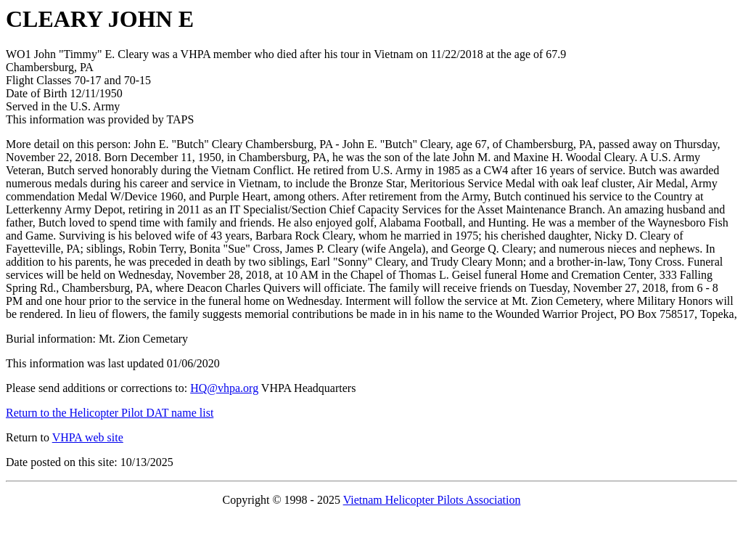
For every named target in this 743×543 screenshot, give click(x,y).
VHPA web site (87, 437)
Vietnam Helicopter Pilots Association (432, 500)
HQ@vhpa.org (224, 388)
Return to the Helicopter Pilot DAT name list (109, 413)
